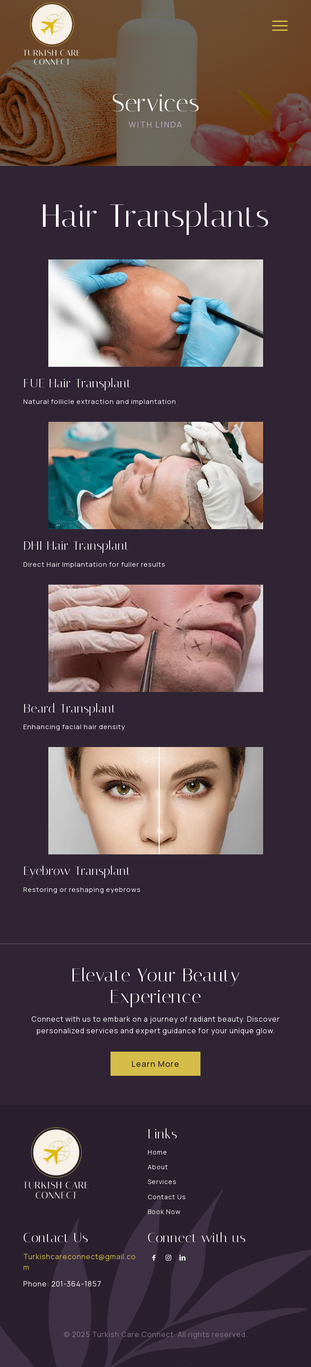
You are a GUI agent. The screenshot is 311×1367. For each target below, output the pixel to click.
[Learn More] (155, 1064)
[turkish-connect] (129, 33)
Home (157, 1152)
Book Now (164, 1211)
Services (162, 1181)
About (158, 1167)
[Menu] (275, 24)
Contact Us (167, 1197)
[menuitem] (275, 24)
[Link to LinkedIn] (183, 1258)
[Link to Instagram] (168, 1258)
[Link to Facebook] (154, 1258)
